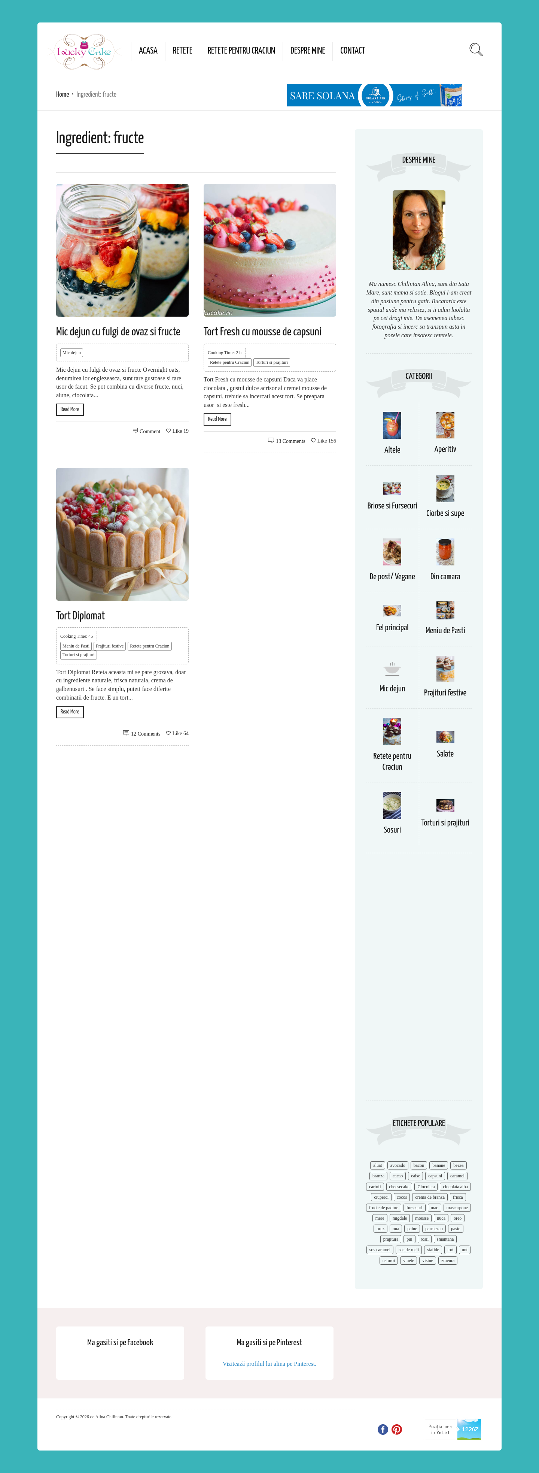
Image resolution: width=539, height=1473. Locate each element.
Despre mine (307, 51)
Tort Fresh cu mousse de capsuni (263, 332)
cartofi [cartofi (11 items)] (375, 1186)
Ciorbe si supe (445, 513)
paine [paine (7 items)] (412, 1228)
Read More (70, 409)
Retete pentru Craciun (241, 51)
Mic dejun (72, 352)
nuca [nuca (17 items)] (441, 1218)
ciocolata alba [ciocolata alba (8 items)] (455, 1186)
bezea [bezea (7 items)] (458, 1165)
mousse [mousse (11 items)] (422, 1218)
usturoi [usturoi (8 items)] (389, 1260)
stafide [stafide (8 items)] (433, 1249)
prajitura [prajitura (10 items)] (391, 1239)
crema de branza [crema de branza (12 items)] (430, 1197)
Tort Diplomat (80, 616)
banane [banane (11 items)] (438, 1165)
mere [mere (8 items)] (379, 1218)
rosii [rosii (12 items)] (425, 1239)
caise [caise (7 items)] (415, 1175)
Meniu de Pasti (76, 646)
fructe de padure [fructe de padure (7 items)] (383, 1207)
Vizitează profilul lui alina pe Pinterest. (270, 1364)
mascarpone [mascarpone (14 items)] (457, 1207)
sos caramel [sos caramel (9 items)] (379, 1249)
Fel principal (392, 628)
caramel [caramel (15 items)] (457, 1175)
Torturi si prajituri (272, 362)
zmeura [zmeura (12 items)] (447, 1260)
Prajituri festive (110, 646)
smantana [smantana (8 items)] (445, 1239)
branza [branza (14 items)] (378, 1175)
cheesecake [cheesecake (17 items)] (399, 1186)
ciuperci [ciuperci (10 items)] (381, 1197)
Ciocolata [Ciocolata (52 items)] (426, 1186)
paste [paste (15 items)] (455, 1228)
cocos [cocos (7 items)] (402, 1197)
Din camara (445, 577)
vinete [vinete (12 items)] (408, 1260)
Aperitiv (445, 449)
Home (62, 94)
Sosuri (392, 830)
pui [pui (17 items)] (409, 1239)
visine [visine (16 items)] (427, 1260)
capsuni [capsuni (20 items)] (435, 1175)
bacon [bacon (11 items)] (419, 1165)
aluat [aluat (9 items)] (377, 1165)
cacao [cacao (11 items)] (398, 1175)
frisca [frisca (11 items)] (458, 1197)
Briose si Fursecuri (392, 506)
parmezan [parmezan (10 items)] (434, 1228)
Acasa (148, 51)
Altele (392, 450)
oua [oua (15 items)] (396, 1228)
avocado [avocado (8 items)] (397, 1165)
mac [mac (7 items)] (434, 1207)
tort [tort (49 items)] (450, 1249)
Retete (182, 51)
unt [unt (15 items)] (465, 1249)
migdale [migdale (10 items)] (400, 1218)
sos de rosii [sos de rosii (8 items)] (409, 1249)
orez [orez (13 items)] (380, 1228)
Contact (352, 51)
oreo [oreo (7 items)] (458, 1218)
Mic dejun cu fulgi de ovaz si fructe (118, 332)
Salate (445, 754)
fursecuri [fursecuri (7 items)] (414, 1207)
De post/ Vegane (392, 577)
